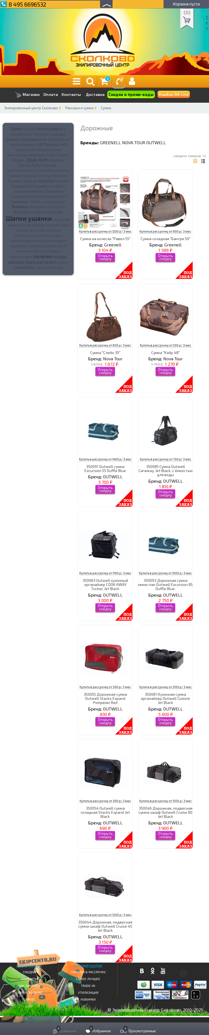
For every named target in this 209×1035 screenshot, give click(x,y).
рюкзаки (16, 262)
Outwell (29, 129)
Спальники (54, 191)
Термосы (19, 206)
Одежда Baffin (29, 165)
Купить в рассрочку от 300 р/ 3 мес (105, 687)
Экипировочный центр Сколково (31, 108)
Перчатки (59, 175)
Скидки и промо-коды (131, 94)
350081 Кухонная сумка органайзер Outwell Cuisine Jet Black (165, 698)
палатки (43, 256)
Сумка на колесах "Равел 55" (105, 238)
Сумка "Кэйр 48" (165, 352)
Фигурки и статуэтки (47, 207)
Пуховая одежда (23, 180)
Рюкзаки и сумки (79, 108)
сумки (62, 262)
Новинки (88, 999)
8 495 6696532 (27, 4)
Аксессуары (48, 128)
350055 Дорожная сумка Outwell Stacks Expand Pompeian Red (105, 698)
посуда (59, 256)
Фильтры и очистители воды (38, 212)
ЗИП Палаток (47, 144)
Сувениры (20, 201)
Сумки (106, 108)
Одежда (57, 160)
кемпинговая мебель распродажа (38, 240)
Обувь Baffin (37, 159)
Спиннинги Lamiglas (26, 196)
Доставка (95, 94)
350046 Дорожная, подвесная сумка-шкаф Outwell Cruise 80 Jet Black (165, 812)
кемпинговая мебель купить (38, 235)
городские (62, 219)
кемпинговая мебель (26, 225)
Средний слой (55, 196)
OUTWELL (156, 142)
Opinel (16, 128)
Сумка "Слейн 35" (105, 352)
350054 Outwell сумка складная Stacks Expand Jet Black (105, 812)
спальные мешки (40, 262)
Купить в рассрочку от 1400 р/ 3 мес (105, 459)
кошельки (18, 246)
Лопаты (63, 155)
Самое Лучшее (88, 979)
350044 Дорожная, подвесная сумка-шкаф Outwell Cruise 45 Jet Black (105, 926)
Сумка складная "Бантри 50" (165, 238)
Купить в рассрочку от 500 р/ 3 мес (165, 345)
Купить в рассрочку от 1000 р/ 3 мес (165, 573)
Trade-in (88, 985)
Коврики (36, 154)
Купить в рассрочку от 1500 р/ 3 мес (165, 801)
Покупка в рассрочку (88, 972)
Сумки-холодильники (47, 201)
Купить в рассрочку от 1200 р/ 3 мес (105, 231)
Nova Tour (133, 142)
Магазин (27, 95)
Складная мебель (29, 191)
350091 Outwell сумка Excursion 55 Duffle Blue (105, 468)
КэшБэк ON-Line (174, 94)
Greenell (110, 142)
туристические (50, 267)
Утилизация (88, 992)
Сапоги (59, 186)
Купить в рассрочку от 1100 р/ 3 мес (105, 573)
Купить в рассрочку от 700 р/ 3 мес (165, 459)
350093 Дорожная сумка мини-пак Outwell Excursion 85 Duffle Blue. (165, 584)
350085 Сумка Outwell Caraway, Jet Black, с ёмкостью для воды (165, 470)
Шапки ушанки (29, 218)
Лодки (50, 155)
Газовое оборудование (26, 139)
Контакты (71, 94)
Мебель (18, 160)
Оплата (50, 94)
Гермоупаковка (22, 144)
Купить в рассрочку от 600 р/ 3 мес (165, 231)
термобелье (24, 267)
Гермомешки (59, 139)
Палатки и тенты (36, 175)
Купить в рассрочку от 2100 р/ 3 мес (165, 687)
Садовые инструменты (31, 186)
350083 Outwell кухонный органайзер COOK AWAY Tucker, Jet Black (105, 584)
